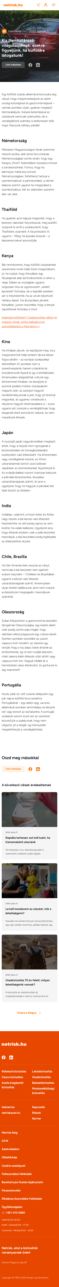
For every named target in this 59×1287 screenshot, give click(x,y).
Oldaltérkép (9, 1157)
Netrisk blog (10, 1132)
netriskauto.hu (11, 1113)
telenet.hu (8, 1107)
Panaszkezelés (11, 1190)
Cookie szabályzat (13, 1165)
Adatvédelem (10, 1149)
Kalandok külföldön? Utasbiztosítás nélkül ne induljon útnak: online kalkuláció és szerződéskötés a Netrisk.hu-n (29, 322)
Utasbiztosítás (41, 1077)
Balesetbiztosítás (43, 1083)
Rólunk (36, 1113)
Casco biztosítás (12, 1077)
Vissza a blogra (29, 1013)
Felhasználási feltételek (17, 1174)
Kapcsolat (38, 1107)
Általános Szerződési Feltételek (22, 1198)
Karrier (36, 1118)
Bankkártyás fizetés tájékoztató (22, 1182)
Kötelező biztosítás (14, 1071)
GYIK (5, 1141)
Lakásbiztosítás (42, 1071)
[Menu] (53, 5)
